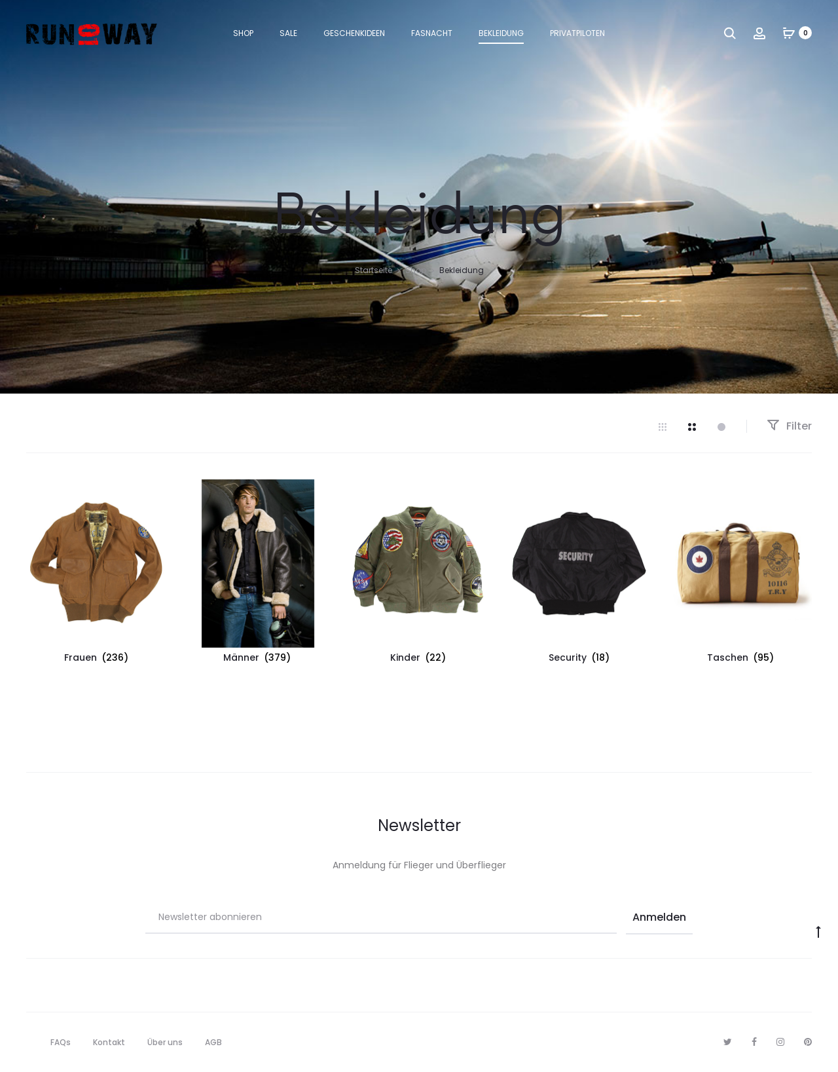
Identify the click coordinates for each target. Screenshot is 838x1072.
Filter (789, 426)
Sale (288, 33)
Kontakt (109, 1042)
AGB (213, 1042)
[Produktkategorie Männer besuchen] (258, 573)
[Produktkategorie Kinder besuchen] (419, 573)
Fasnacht (431, 33)
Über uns (165, 1042)
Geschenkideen (354, 33)
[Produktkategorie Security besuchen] (580, 573)
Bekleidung (501, 33)
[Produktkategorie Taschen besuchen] (741, 573)
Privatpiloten (577, 33)
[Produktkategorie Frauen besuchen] (97, 573)
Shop (243, 33)
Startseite (373, 270)
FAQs (60, 1042)
